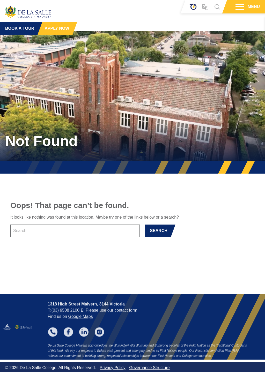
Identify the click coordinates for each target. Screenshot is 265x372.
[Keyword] (75, 231)
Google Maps (80, 321)
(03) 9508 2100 (65, 315)
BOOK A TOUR (19, 28)
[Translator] (205, 7)
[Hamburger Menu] (239, 6)
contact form (125, 315)
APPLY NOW (57, 28)
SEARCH (158, 230)
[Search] (217, 7)
